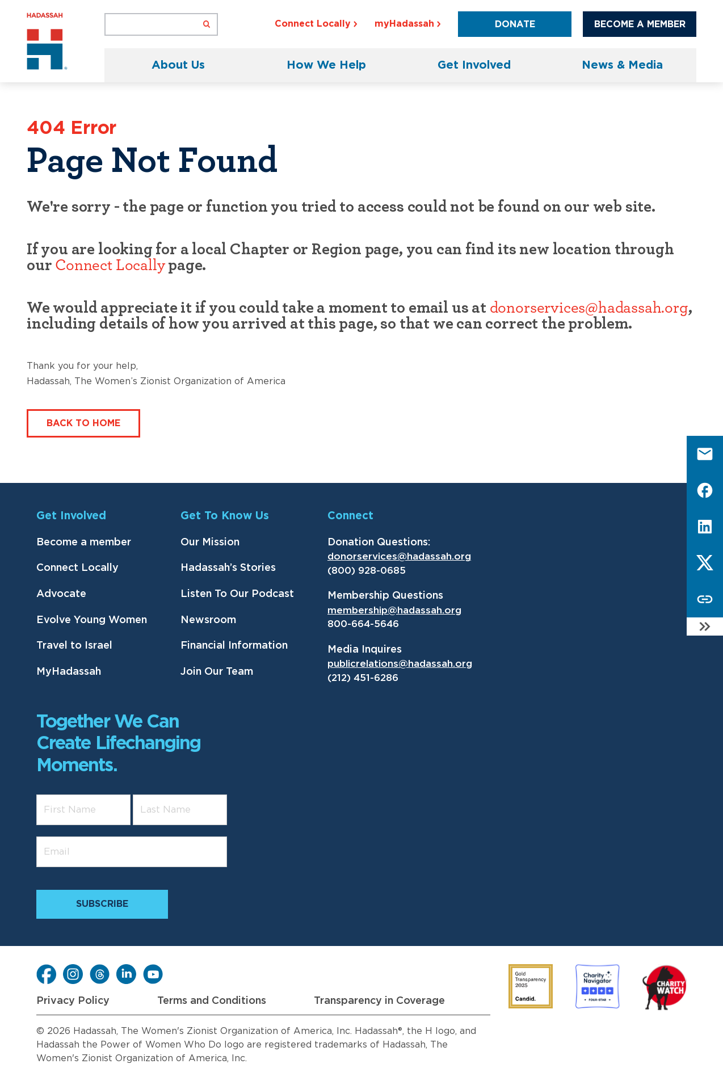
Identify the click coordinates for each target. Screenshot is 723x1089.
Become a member (83, 542)
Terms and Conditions (211, 1001)
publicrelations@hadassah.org (399, 663)
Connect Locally (110, 266)
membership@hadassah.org (394, 610)
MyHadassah (68, 672)
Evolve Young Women (91, 620)
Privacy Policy (73, 1001)
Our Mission (209, 542)
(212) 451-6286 (362, 678)
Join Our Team (216, 672)
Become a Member (640, 24)
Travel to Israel (74, 646)
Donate (515, 24)
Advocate (61, 594)
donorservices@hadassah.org (589, 308)
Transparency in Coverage (379, 1001)
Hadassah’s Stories (228, 568)
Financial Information (234, 646)
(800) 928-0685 (366, 570)
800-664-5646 (363, 624)
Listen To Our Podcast (237, 594)
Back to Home (83, 423)
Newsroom (208, 620)
